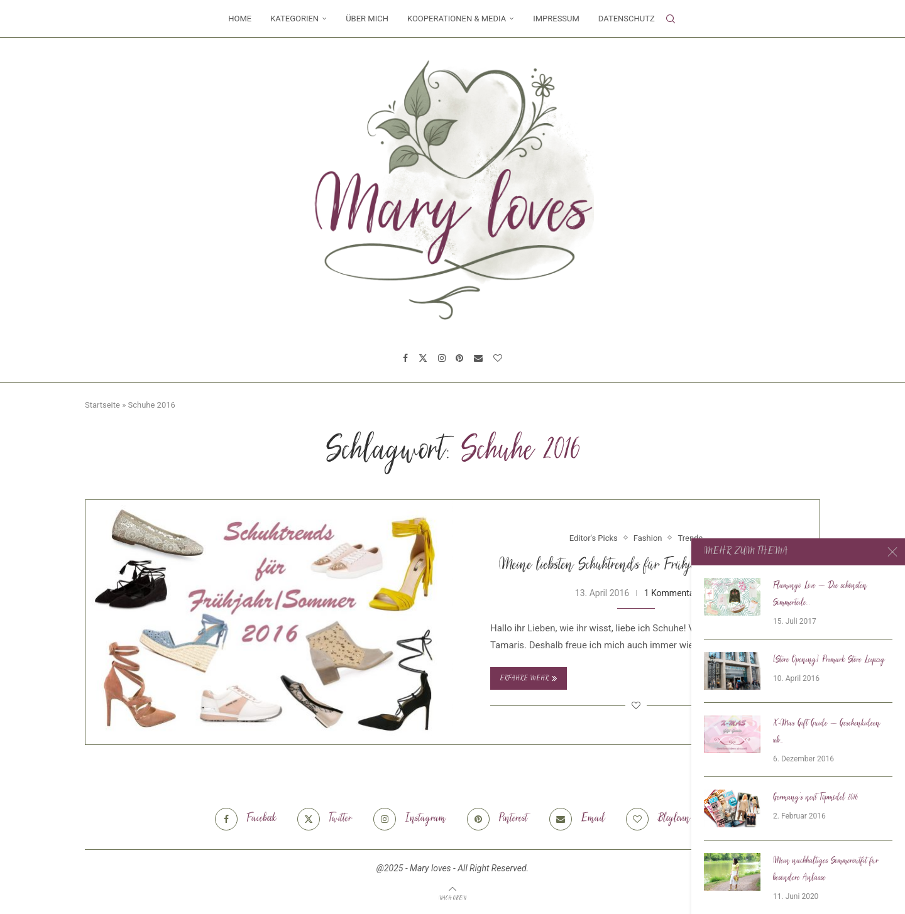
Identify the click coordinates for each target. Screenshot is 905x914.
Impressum (556, 18)
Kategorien (294, 18)
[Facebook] (405, 358)
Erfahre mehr (528, 678)
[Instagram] (442, 358)
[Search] (670, 19)
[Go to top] (452, 897)
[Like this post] (636, 705)
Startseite (102, 405)
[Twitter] (423, 358)
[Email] (478, 358)
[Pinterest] (459, 358)
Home (239, 18)
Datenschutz (626, 18)
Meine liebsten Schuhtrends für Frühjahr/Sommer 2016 (636, 566)
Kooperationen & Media (456, 18)
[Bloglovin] (497, 358)
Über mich (367, 18)
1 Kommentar (671, 593)
